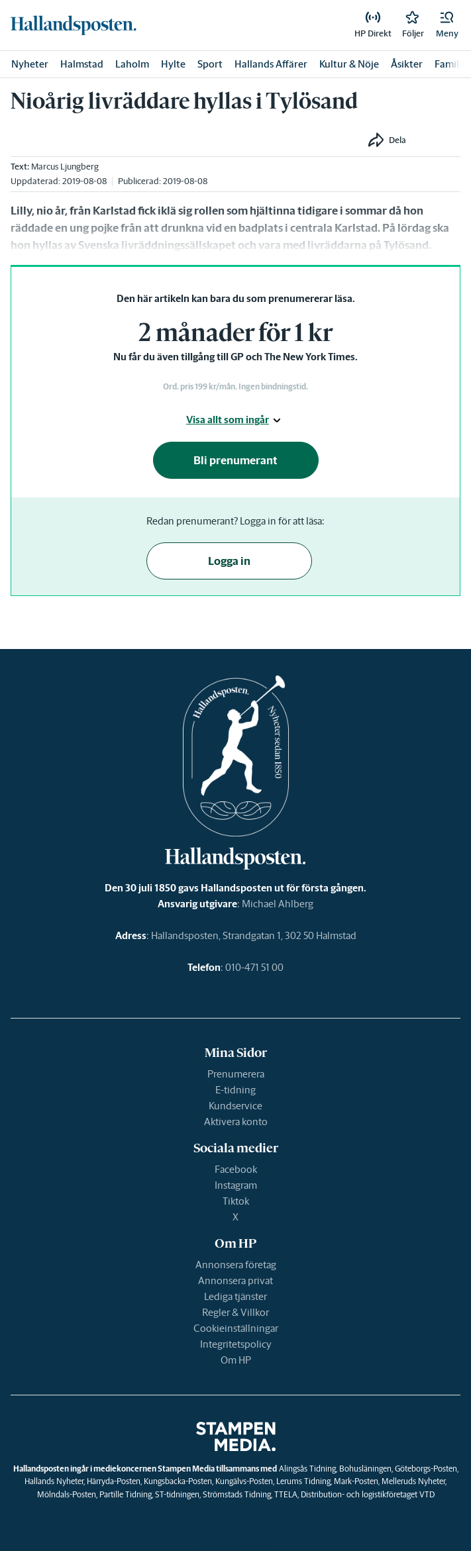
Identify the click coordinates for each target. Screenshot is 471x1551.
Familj (448, 64)
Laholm (132, 64)
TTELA (285, 1494)
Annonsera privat (235, 1280)
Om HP (236, 1360)
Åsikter (407, 64)
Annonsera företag (235, 1264)
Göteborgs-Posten (426, 1469)
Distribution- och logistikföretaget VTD (368, 1494)
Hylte (173, 64)
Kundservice (235, 1105)
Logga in (229, 561)
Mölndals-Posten (66, 1494)
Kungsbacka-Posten (178, 1481)
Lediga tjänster (235, 1296)
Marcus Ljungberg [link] (65, 166)
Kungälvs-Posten (244, 1481)
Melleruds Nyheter (413, 1481)
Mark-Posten (356, 1481)
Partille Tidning (125, 1494)
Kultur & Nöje (349, 64)
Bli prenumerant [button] (235, 460)
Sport (210, 64)
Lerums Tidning (303, 1481)
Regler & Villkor (235, 1312)
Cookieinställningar (235, 1328)
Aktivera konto (236, 1121)
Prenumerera (235, 1074)
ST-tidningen (177, 1494)
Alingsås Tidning (307, 1469)
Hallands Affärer (271, 64)
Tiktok (236, 1201)
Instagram (236, 1185)
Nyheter (29, 64)
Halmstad (81, 64)
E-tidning (235, 1089)
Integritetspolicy (236, 1344)
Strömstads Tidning (237, 1494)
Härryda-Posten (113, 1481)
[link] (73, 25)
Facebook (236, 1169)
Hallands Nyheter (54, 1481)
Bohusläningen (365, 1469)
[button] (447, 25)
